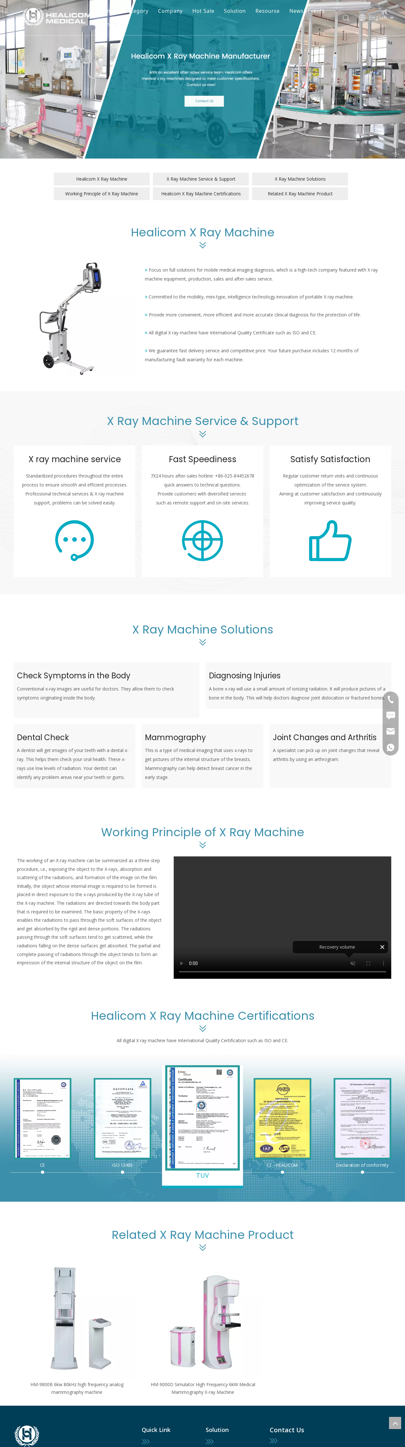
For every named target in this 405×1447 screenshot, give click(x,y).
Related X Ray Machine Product (300, 194)
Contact (109, 24)
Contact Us (218, 101)
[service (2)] (330, 540)
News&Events (307, 10)
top (395, 1423)
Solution (235, 10)
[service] (74, 540)
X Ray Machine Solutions (300, 179)
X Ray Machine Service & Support (201, 179)
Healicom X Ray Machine (101, 179)
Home (107, 10)
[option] (76, 1329)
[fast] (202, 540)
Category (137, 10)
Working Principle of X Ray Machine (101, 194)
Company (170, 10)
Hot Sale (203, 10)
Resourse (267, 10)
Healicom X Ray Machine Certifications (201, 194)
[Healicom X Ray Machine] (74, 317)
